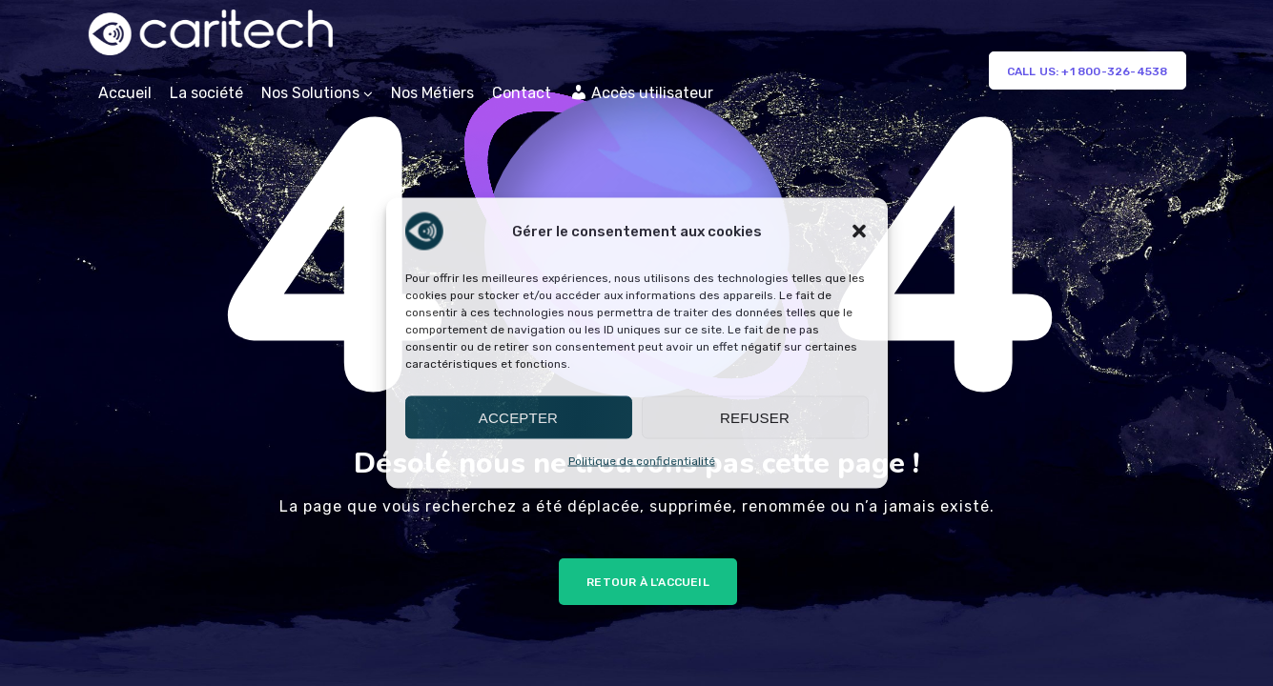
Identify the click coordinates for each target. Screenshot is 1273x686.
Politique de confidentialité (641, 461)
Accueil (125, 93)
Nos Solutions (310, 93)
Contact (521, 93)
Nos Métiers (432, 93)
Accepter (518, 417)
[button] (859, 231)
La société (206, 93)
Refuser (755, 417)
